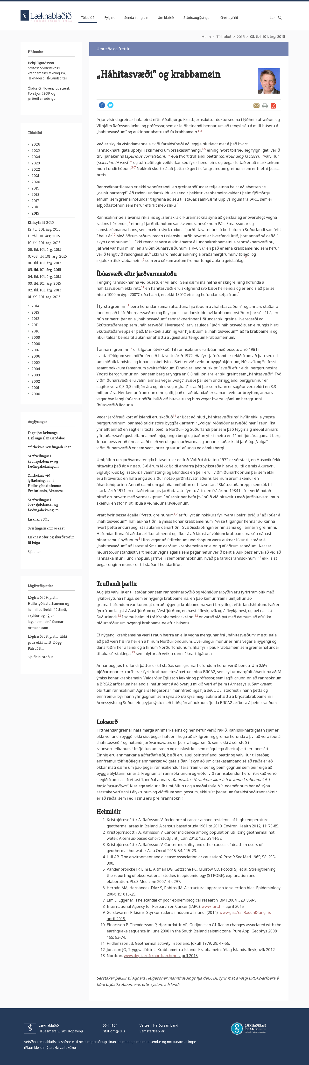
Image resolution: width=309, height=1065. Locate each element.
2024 (35, 156)
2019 (35, 188)
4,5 (204, 149)
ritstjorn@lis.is (114, 1031)
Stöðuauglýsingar (197, 17)
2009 (35, 337)
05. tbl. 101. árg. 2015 (267, 36)
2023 (35, 163)
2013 (35, 312)
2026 (35, 144)
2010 (35, 331)
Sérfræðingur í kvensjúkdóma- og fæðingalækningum (43, 505)
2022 (35, 169)
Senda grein (256, 106)
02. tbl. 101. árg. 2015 (44, 290)
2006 (35, 356)
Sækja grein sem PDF (273, 106)
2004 (35, 368)
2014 (35, 306)
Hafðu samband (165, 1025)
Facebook (102, 105)
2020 (35, 181)
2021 (35, 175)
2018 (35, 194)
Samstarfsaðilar (152, 1031)
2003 (35, 375)
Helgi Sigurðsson (41, 63)
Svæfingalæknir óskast (46, 528)
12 (119, 616)
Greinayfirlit (229, 17)
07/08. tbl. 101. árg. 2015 (47, 256)
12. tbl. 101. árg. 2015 (44, 229)
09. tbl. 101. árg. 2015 (44, 249)
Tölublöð (223, 36)
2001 (35, 387)
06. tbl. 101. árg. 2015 (44, 263)
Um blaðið (166, 17)
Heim (206, 36)
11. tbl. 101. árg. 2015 (44, 236)
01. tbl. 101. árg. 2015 (44, 296)
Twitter (110, 105)
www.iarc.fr (212, 906)
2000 (35, 393)
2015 (241, 36)
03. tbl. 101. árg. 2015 (44, 283)
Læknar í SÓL (38, 519)
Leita (280, 17)
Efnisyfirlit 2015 (41, 222)
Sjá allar (34, 551)
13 (133, 652)
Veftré (144, 1025)
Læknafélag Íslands (248, 1029)
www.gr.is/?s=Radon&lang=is (245, 912)
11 (142, 287)
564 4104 (110, 1025)
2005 (35, 362)
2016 (35, 207)
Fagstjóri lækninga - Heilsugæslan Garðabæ (46, 435)
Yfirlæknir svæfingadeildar (49, 447)
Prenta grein (265, 106)
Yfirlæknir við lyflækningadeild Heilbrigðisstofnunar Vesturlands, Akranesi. (45, 483)
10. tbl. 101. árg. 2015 (44, 242)
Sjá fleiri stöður (40, 656)
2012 (35, 318)
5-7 (168, 155)
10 (113, 235)
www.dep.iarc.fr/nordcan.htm (150, 955)
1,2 (176, 514)
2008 (35, 343)
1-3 (200, 131)
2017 (35, 200)
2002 (35, 381)
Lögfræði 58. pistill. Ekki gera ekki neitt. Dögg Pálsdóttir (47, 642)
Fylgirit (109, 17)
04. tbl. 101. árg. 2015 (44, 276)
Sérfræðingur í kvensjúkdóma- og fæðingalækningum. (43, 461)
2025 (35, 150)
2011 (35, 324)
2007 (35, 350)
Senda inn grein (136, 17)
